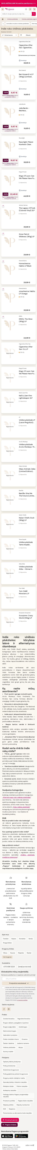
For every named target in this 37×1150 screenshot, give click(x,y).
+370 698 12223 (9, 967)
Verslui (31, 939)
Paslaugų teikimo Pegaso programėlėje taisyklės (15, 1096)
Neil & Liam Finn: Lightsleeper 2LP (25, 396)
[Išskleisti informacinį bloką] (26, 9)
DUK (4, 1109)
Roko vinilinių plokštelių (21, 807)
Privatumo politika (9, 1101)
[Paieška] (33, 14)
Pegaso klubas (10, 1125)
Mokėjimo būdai (8, 1086)
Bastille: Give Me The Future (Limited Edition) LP (27, 495)
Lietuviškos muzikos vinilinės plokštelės (17, 23)
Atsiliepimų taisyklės (9, 1090)
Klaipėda (21, 953)
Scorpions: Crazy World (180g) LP (26, 616)
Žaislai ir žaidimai (8, 1043)
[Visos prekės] (2, 9)
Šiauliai (29, 953)
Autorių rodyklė (8, 1051)
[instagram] (9, 1009)
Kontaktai (22, 939)
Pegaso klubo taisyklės (25, 1101)
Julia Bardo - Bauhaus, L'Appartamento (25, 110)
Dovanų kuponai (11, 1120)
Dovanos (25, 1039)
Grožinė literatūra (8, 1019)
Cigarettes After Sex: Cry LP (26, 348)
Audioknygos (23, 1027)
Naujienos (12, 1109)
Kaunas (12, 953)
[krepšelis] (34, 9)
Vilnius (5, 953)
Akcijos (20, 1047)
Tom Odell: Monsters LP (24, 592)
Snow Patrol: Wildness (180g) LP (26, 235)
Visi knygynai (7, 957)
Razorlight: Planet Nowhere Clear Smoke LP (26, 144)
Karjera (14, 939)
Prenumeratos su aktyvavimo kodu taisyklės (17, 1113)
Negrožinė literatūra (24, 1019)
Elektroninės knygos (9, 1031)
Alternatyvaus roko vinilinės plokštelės (16, 797)
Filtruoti (28, 35)
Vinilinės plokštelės (12, 19)
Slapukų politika (8, 1105)
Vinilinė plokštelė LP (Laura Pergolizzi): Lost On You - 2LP (27, 422)
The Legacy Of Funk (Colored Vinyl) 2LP (27, 209)
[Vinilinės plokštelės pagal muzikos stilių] (3, 23)
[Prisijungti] (30, 9)
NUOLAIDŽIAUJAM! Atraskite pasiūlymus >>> (18, 3)
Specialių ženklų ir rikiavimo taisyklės (15, 1082)
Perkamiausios (9, 35)
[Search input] (16, 14)
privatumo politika (22, 1000)
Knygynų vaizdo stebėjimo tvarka (14, 1078)
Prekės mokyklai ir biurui (11, 1039)
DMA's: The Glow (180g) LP (25, 320)
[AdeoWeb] (30, 1145)
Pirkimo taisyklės (22, 1086)
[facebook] (4, 1009)
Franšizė (5, 939)
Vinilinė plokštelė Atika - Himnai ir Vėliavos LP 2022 (26, 569)
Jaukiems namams (23, 1043)
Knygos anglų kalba (9, 1027)
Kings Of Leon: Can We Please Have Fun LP (27, 178)
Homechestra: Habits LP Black (25, 264)
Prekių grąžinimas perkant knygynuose (15, 1074)
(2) (23, 51)
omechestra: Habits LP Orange (27, 292)
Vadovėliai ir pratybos (10, 1035)
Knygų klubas (7, 943)
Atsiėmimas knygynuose (11, 1070)
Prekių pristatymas (9, 1066)
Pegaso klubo (10, 95)
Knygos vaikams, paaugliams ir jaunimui (16, 1023)
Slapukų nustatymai (23, 1105)
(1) (23, 115)
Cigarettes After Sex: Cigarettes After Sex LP (26, 47)
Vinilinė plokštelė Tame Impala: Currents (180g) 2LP (27, 544)
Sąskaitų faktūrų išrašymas (12, 1062)
